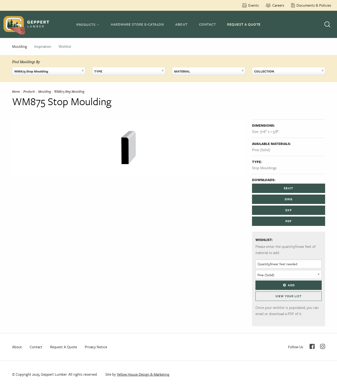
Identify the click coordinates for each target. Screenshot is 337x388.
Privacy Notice (96, 347)
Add (288, 285)
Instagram (322, 346)
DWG (288, 199)
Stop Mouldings (264, 168)
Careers (278, 5)
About (181, 24)
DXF (288, 210)
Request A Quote (244, 24)
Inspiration (42, 46)
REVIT (288, 188)
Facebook (312, 346)
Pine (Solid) (261, 150)
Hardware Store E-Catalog (137, 24)
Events (253, 5)
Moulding (19, 46)
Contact (207, 24)
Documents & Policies (314, 5)
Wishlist (64, 46)
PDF (288, 221)
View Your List (288, 296)
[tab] (87, 24)
